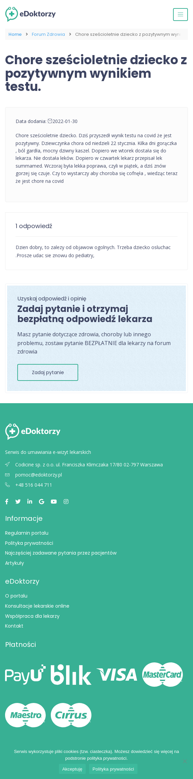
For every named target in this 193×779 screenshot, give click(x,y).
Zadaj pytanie (48, 372)
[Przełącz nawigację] (180, 14)
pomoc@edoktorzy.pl (33, 474)
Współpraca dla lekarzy (32, 616)
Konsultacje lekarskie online (37, 606)
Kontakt (14, 626)
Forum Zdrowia (48, 34)
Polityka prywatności (29, 543)
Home (15, 34)
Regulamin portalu (26, 533)
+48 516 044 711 (28, 485)
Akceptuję (72, 769)
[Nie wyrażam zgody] (184, 761)
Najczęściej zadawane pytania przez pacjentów (60, 553)
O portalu (16, 595)
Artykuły (14, 563)
